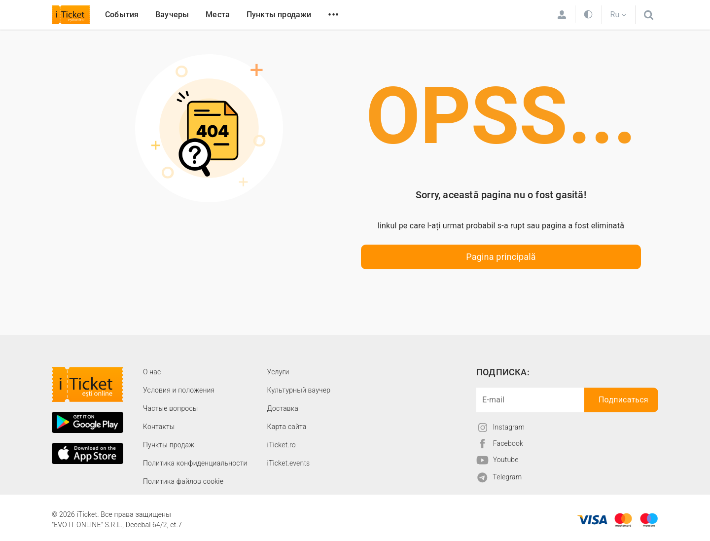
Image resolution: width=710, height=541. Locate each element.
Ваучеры (172, 14)
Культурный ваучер (298, 390)
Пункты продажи (279, 14)
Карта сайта (287, 427)
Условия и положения (178, 390)
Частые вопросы (170, 408)
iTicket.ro (281, 445)
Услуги (278, 372)
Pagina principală (501, 257)
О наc (152, 372)
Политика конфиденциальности (195, 463)
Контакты (159, 427)
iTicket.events (288, 463)
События (122, 14)
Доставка (282, 408)
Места (218, 14)
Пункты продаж (168, 445)
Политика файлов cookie (183, 481)
